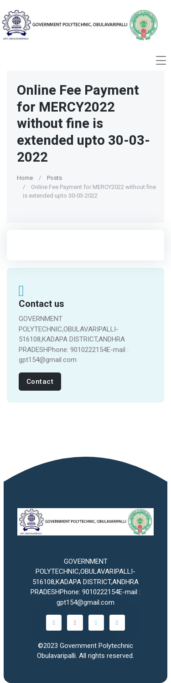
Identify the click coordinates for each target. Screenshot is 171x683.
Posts (54, 177)
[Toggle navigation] (161, 60)
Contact (40, 381)
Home (25, 177)
